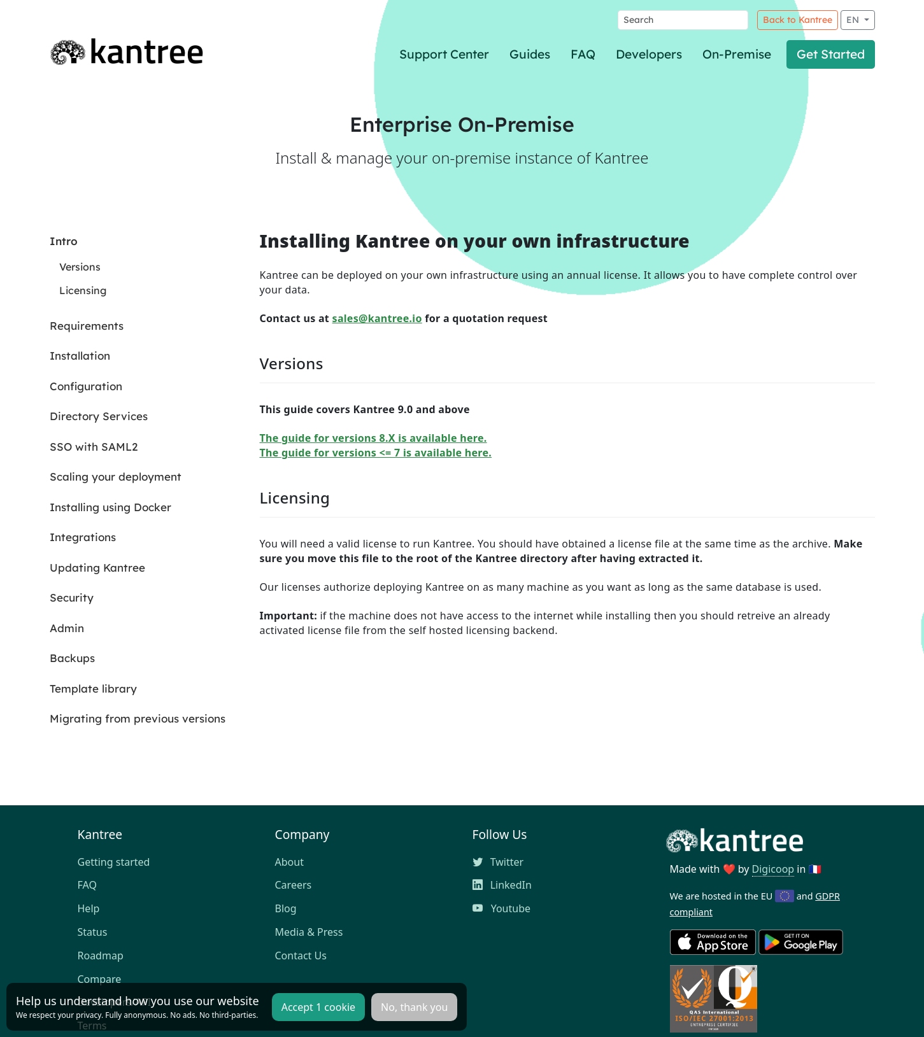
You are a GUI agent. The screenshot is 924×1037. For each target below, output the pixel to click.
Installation (80, 355)
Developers (649, 54)
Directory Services (99, 416)
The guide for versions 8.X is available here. (373, 438)
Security (72, 597)
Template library (93, 688)
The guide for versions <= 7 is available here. (376, 453)
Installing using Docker (110, 507)
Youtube (502, 908)
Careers (293, 885)
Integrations (83, 537)
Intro (64, 241)
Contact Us (301, 956)
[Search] (683, 20)
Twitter (498, 862)
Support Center (444, 54)
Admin (67, 628)
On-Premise (736, 54)
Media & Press (309, 932)
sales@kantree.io (377, 318)
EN (854, 19)
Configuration (86, 386)
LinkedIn (502, 885)
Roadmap (101, 956)
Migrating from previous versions (137, 718)
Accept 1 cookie (318, 1007)
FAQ (583, 54)
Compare (100, 979)
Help (89, 908)
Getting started (114, 862)
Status (93, 932)
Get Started (831, 54)
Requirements (87, 325)
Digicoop (773, 869)
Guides (529, 54)
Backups (72, 658)
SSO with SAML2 (94, 446)
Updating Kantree (97, 567)
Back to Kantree (797, 19)
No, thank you (414, 1007)
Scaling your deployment (115, 476)
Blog (286, 908)
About (289, 862)
